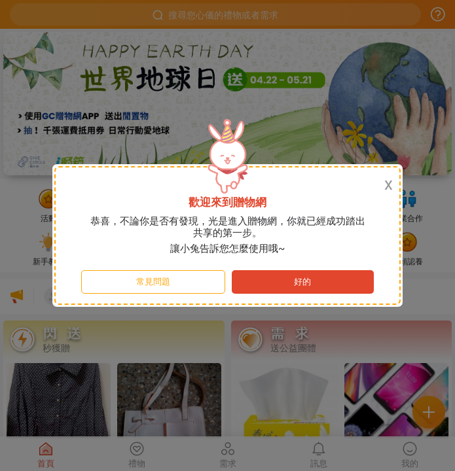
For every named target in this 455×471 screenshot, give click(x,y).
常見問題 (153, 282)
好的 (302, 282)
